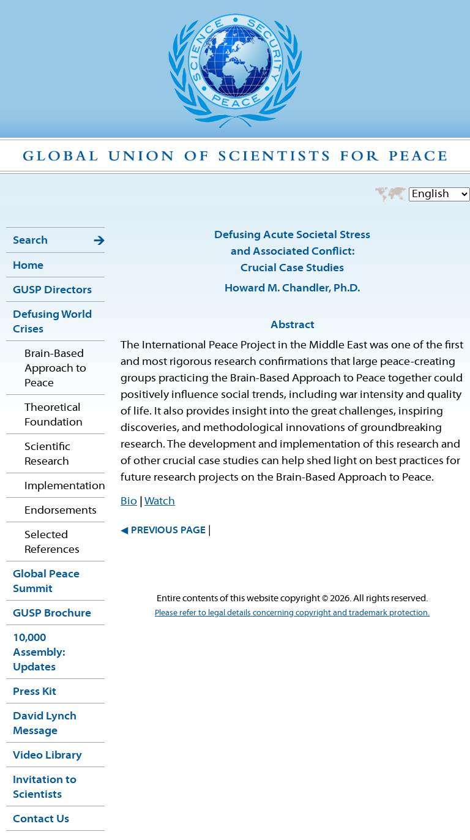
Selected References (52, 543)
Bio (129, 502)
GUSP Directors (52, 290)
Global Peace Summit (46, 582)
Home (28, 266)
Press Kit (34, 692)
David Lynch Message (44, 724)
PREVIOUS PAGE (168, 531)
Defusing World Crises (52, 322)
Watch (159, 502)
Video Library (47, 756)
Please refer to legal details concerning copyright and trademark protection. (292, 613)
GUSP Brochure (52, 614)
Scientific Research (47, 454)
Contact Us (41, 819)
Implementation (64, 486)
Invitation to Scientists (44, 787)
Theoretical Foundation (53, 415)
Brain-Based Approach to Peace (55, 368)
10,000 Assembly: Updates (39, 652)
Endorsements (60, 511)
